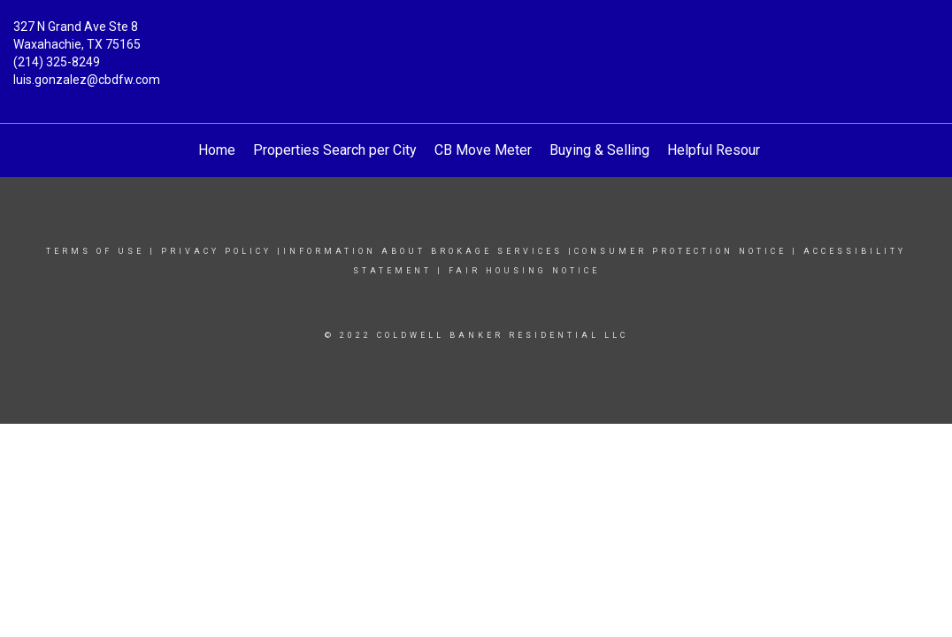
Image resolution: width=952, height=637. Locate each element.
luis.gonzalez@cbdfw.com (86, 80)
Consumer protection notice (680, 251)
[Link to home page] (476, 39)
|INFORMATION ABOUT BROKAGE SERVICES (420, 251)
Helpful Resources (725, 150)
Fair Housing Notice (524, 270)
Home (216, 150)
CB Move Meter (483, 150)
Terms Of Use (95, 251)
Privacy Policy (216, 251)
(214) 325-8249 (56, 62)
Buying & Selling (599, 150)
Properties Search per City (335, 150)
